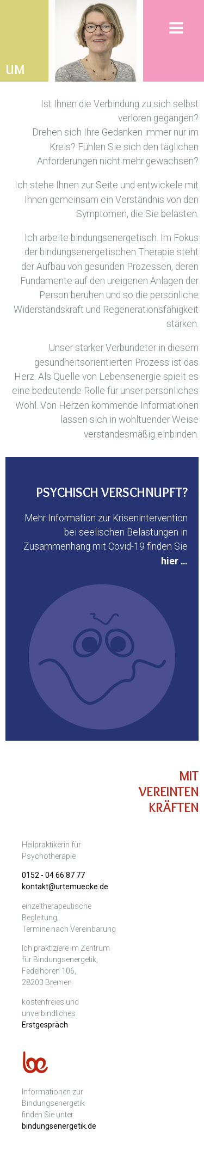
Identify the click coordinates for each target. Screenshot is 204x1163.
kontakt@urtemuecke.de (65, 886)
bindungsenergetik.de (59, 1126)
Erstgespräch (45, 1024)
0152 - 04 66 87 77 (53, 875)
